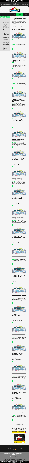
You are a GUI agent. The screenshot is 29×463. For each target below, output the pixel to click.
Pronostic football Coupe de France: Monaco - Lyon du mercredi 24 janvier (18, 237)
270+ (22, 429)
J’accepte (20, 462)
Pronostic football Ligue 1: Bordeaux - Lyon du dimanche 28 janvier (19, 140)
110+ (25, 427)
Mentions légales (8, 448)
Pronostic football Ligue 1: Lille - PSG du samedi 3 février (18, 61)
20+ (14, 427)
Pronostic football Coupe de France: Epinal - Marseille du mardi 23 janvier (19, 276)
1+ (12, 427)
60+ (19, 427)
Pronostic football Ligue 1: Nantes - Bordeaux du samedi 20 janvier (18, 354)
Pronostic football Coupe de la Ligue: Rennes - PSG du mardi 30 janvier (18, 120)
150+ (16, 428)
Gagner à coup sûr (6, 34)
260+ (21, 429)
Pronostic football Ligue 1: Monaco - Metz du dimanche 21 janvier (19, 315)
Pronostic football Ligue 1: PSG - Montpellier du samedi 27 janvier (17, 198)
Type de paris (5, 33)
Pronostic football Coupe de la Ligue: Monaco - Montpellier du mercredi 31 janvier (18, 100)
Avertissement (12, 448)
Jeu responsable (19, 448)
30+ (15, 427)
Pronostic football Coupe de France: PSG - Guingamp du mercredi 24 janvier (19, 256)
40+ (16, 427)
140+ (15, 428)
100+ (24, 427)
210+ (25, 428)
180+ (21, 428)
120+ (12, 428)
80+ (21, 427)
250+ (19, 429)
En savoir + (16, 462)
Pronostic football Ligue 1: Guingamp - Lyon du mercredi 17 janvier (18, 412)
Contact (22, 448)
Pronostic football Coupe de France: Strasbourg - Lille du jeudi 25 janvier (18, 218)
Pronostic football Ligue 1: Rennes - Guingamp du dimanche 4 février (18, 41)
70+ (20, 427)
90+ (22, 427)
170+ (19, 428)
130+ (14, 428)
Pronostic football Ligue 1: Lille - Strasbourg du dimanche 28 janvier (18, 179)
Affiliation (15, 448)
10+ (13, 427)
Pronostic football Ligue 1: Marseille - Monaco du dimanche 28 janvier (18, 159)
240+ (18, 429)
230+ (16, 429)
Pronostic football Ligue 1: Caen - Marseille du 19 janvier (19, 373)
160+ (18, 428)
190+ (22, 428)
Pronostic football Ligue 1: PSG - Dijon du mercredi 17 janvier (19, 393)
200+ (24, 428)
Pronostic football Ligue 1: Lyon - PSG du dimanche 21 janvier (19, 295)
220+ (15, 429)
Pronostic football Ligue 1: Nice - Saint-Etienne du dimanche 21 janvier (18, 334)
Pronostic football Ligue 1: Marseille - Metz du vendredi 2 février (19, 80)
